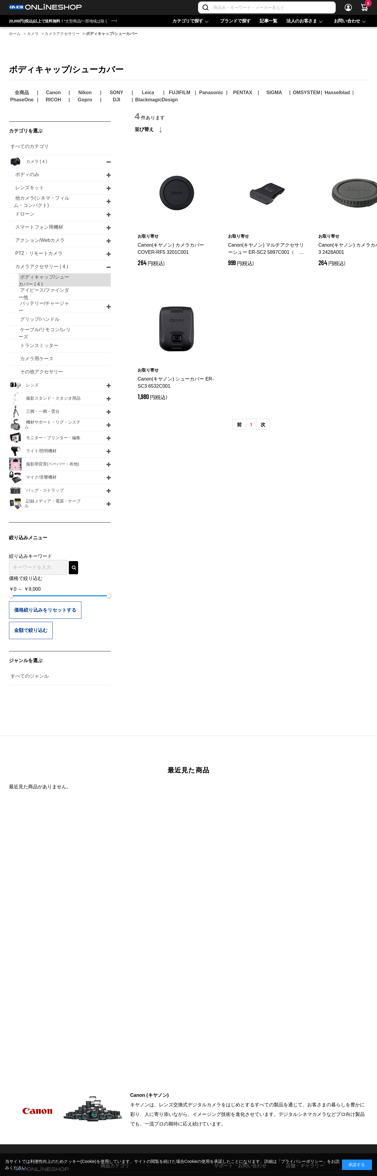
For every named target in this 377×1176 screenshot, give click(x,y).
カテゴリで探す (187, 20)
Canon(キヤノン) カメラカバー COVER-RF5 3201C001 (171, 248)
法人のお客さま (301, 20)
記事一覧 (268, 20)
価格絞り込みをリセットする (45, 610)
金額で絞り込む (31, 630)
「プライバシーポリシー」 (302, 1161)
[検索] (205, 7)
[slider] (11, 596)
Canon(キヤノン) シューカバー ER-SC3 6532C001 (176, 382)
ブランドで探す (235, 20)
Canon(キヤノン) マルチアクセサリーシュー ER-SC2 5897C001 (266, 249)
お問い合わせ (347, 20)
